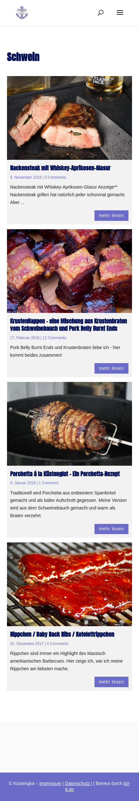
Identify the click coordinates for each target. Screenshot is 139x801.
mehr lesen (111, 215)
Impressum (50, 783)
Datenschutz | (78, 783)
